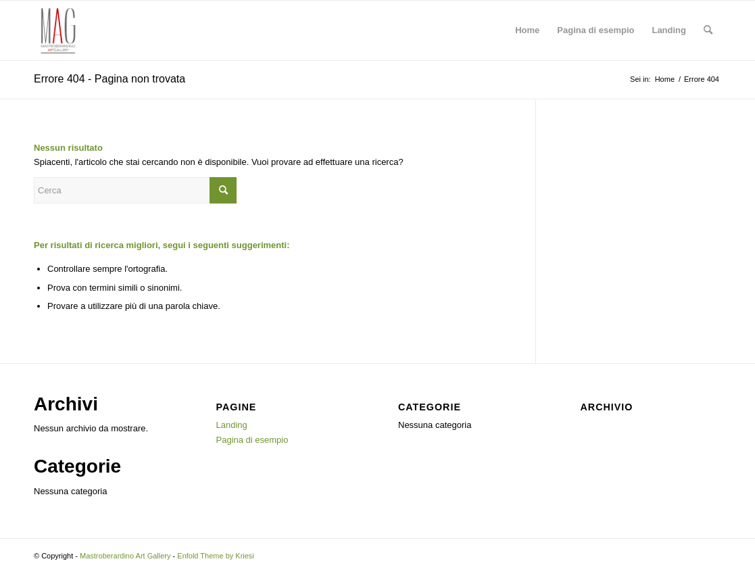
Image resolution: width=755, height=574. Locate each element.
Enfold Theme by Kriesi (215, 556)
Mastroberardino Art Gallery (125, 556)
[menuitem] (708, 30)
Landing (669, 30)
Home (527, 30)
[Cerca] (708, 30)
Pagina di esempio (595, 30)
